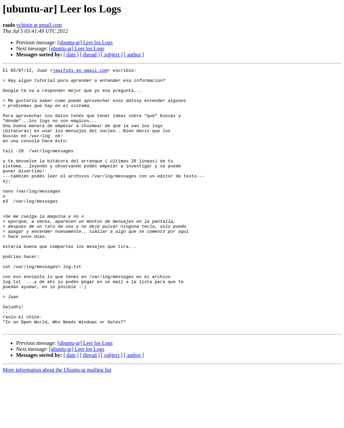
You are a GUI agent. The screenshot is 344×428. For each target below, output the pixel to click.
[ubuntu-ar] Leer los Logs (85, 42)
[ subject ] (112, 54)
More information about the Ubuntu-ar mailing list (57, 422)
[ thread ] (90, 54)
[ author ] (134, 54)
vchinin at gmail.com (39, 25)
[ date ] (71, 54)
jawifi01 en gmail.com (80, 71)
